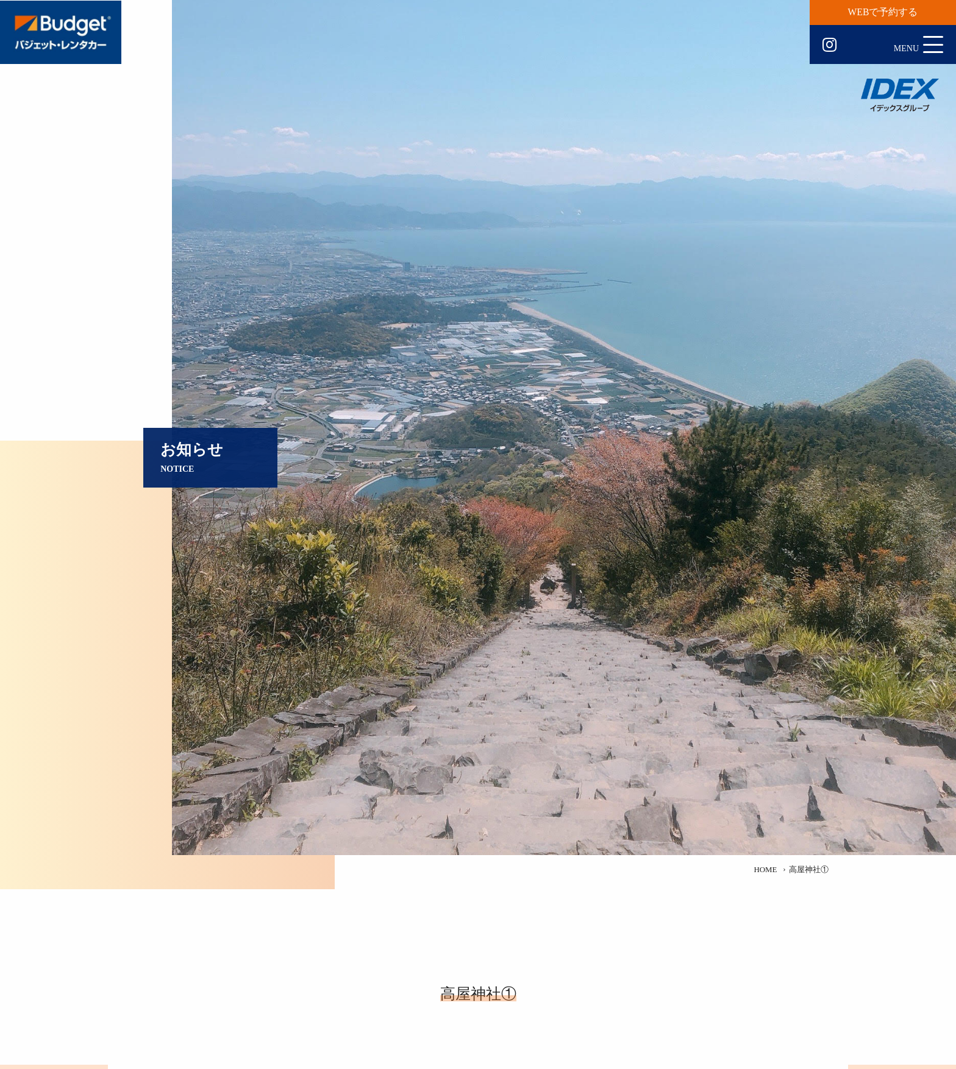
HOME (765, 869)
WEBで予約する (883, 12)
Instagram (829, 45)
